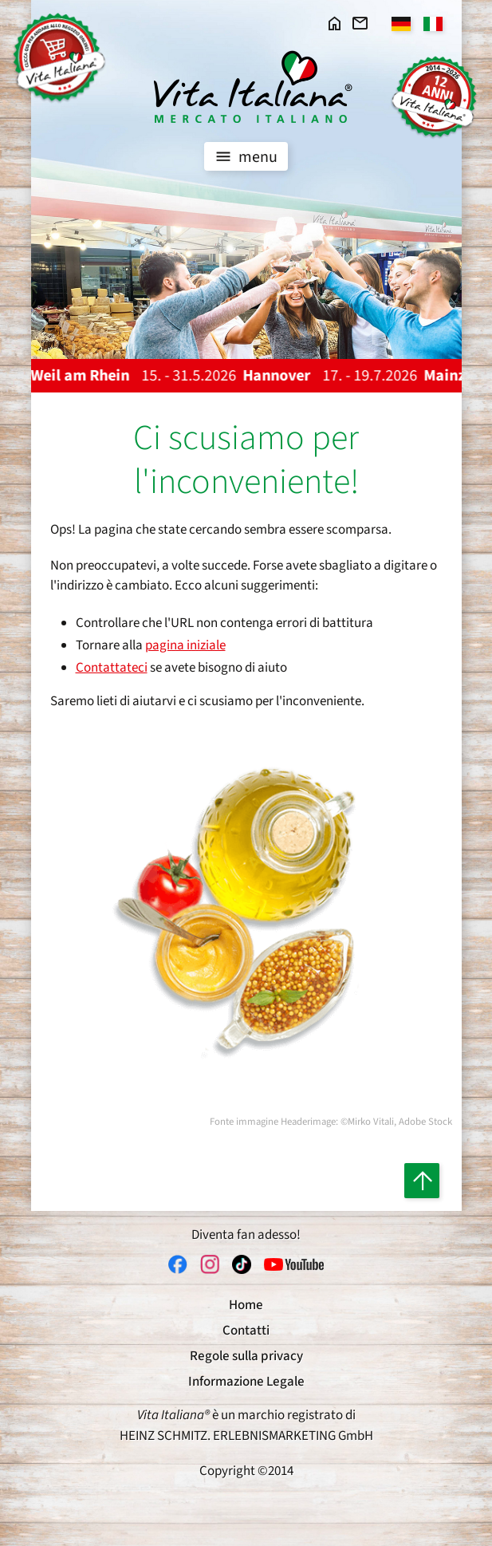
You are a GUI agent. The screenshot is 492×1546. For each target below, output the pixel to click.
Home (246, 1305)
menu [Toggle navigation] (244, 156)
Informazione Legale (246, 1381)
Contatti (246, 1330)
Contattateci (112, 667)
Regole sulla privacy (246, 1356)
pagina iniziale (185, 645)
